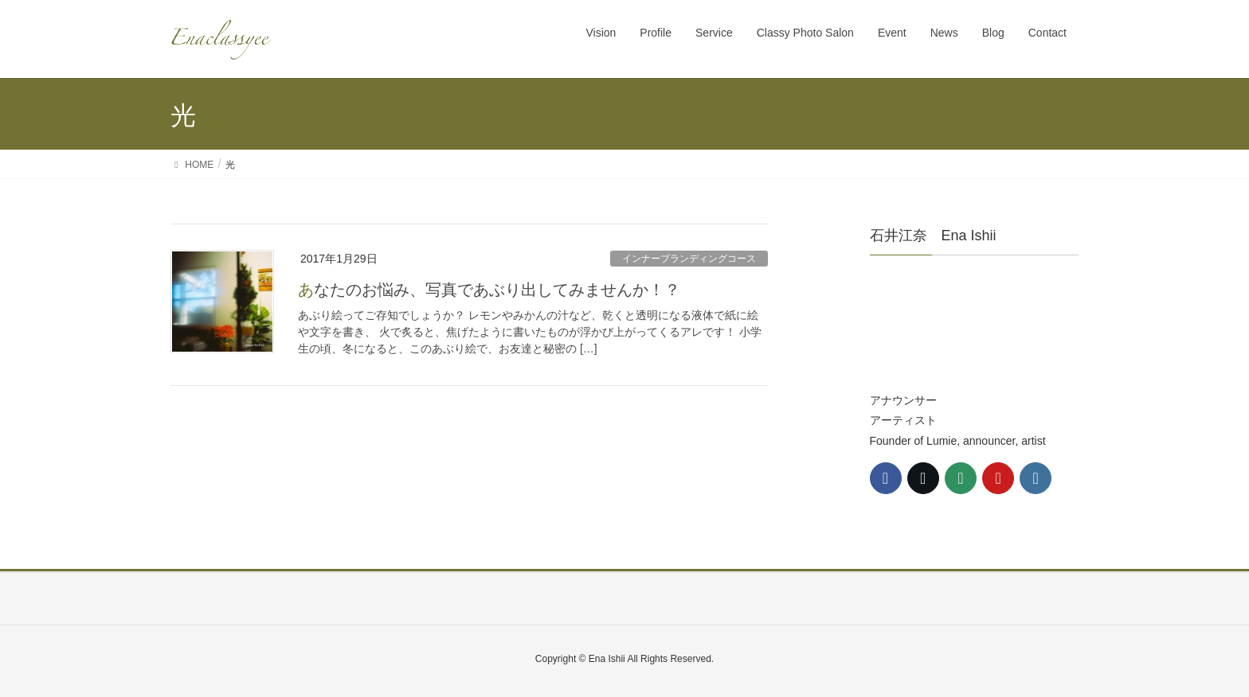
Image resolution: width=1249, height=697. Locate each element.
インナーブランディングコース (689, 258)
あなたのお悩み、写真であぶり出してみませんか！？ (489, 289)
